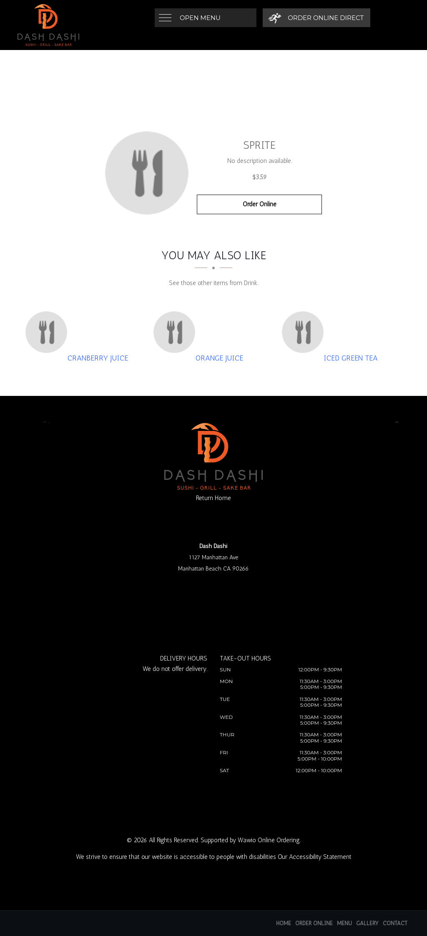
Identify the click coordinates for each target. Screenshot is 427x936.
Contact (395, 923)
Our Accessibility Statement (315, 857)
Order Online (259, 204)
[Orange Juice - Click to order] (176, 332)
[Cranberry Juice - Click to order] (48, 332)
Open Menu (200, 18)
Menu (344, 923)
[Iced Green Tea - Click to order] (305, 332)
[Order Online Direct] (316, 17)
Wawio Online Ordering (269, 840)
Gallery (367, 923)
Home (283, 923)
